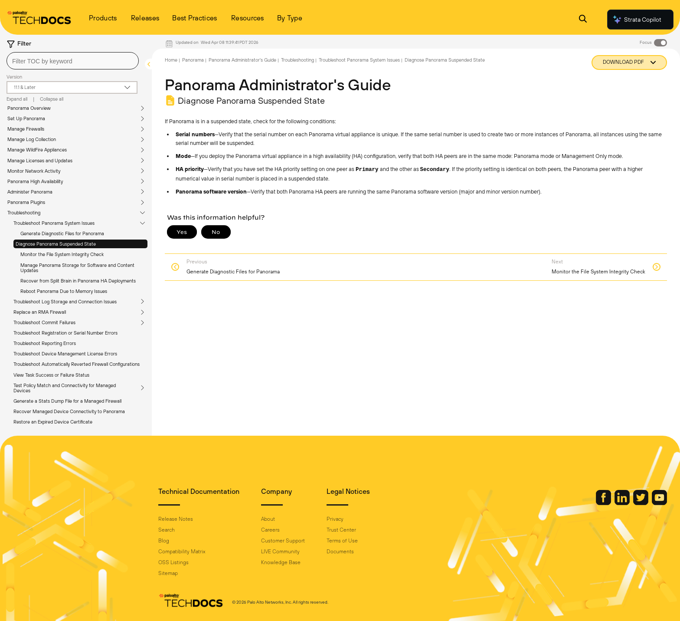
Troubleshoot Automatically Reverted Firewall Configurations (76, 364)
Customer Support (283, 541)
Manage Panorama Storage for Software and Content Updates (77, 268)
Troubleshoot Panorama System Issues (54, 223)
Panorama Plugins (26, 202)
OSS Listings (173, 562)
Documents (340, 552)
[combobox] (73, 60)
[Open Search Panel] (582, 20)
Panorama (193, 59)
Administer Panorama (29, 191)
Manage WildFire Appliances (37, 149)
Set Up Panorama (26, 118)
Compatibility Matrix (181, 552)
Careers (270, 530)
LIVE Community (280, 552)
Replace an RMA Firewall (39, 312)
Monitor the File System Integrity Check (62, 254)
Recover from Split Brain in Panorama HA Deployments (78, 280)
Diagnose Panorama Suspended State (56, 243)
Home (171, 59)
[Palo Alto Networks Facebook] (604, 502)
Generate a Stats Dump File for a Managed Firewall (67, 401)
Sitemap (168, 573)
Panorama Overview (29, 108)
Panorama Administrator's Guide (242, 59)
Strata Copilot (636, 19)
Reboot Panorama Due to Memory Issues (63, 291)
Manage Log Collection (31, 139)
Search (166, 530)
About (268, 519)
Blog (163, 541)
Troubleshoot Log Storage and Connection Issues (65, 301)
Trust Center (341, 530)
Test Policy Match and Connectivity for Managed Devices (64, 388)
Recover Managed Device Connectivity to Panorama (69, 411)
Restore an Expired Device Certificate (52, 421)
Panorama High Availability (35, 181)
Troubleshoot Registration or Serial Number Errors (65, 332)
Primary (367, 170)
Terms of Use (342, 541)
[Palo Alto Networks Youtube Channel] (659, 502)
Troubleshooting (23, 212)
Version (14, 76)
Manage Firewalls (25, 128)
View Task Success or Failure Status (51, 375)
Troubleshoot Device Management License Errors (65, 353)
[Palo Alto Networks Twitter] (641, 502)
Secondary (435, 170)
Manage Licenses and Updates (39, 160)
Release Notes (175, 519)
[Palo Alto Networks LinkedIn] (623, 502)
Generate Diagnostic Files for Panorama (62, 233)
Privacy (335, 519)
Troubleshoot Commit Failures (44, 322)
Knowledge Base (281, 562)
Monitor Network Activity (33, 171)
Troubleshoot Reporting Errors (44, 343)
